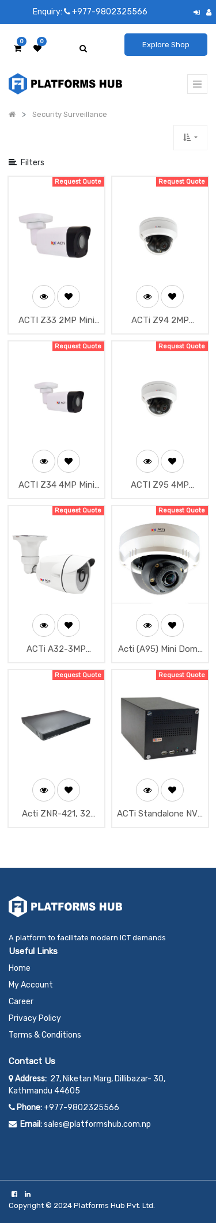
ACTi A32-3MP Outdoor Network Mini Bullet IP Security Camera (56, 650)
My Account (31, 985)
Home (20, 968)
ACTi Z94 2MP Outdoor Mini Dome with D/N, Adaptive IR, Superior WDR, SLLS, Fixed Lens (160, 321)
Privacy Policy (35, 1018)
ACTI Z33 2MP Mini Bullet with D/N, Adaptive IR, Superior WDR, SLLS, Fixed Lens (56, 321)
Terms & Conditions (45, 1035)
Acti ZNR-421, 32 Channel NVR (56, 814)
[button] (190, 137)
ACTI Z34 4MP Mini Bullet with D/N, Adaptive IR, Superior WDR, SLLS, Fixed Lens (56, 486)
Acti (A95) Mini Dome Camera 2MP (160, 650)
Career (21, 1001)
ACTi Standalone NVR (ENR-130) (160, 814)
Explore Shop (166, 44)
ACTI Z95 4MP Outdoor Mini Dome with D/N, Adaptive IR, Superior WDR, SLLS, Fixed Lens (160, 486)
